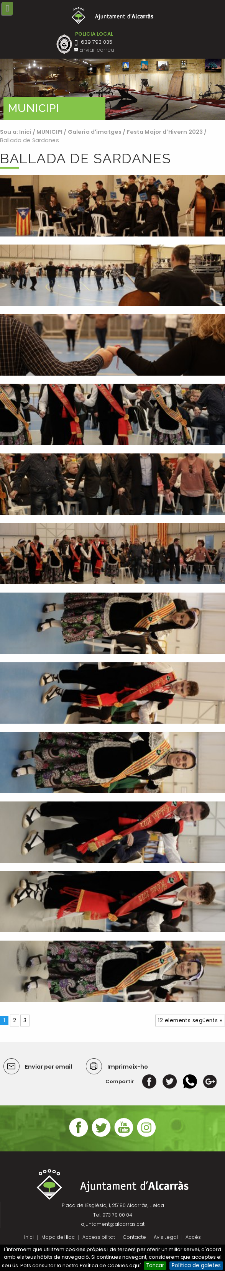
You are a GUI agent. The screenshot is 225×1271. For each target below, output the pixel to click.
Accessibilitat (98, 1237)
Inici (25, 132)
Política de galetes (196, 1265)
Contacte (134, 1237)
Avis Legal (166, 1237)
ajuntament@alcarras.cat (113, 1224)
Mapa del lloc (58, 1237)
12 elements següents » (190, 1020)
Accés (193, 1237)
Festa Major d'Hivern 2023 (165, 132)
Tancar (155, 1265)
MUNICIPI (49, 132)
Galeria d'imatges (95, 132)
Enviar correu (96, 50)
